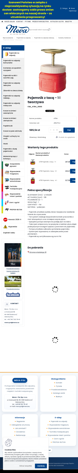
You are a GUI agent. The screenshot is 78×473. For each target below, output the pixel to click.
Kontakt (59, 383)
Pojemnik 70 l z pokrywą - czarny (64, 340)
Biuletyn (59, 396)
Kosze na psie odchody (12, 131)
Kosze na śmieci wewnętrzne (9, 112)
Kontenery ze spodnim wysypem (12, 69)
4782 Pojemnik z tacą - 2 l (48, 171)
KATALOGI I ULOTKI (57, 21)
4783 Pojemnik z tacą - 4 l (48, 180)
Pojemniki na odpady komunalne (11, 61)
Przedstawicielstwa (59, 389)
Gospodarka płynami (12, 165)
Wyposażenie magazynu (12, 172)
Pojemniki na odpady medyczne (11, 104)
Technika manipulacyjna (13, 187)
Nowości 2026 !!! (12, 220)
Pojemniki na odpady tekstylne (11, 84)
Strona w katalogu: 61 (37, 252)
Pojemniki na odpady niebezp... (44, 38)
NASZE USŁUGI (10, 21)
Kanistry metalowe (64, 38)
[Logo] (15, 30)
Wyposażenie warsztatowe (12, 180)
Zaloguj (64, 8)
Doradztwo (20, 432)
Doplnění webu (9, 233)
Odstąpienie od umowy (20, 425)
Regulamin (21, 421)
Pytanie (59, 386)
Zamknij (40, 466)
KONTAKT (19, 21)
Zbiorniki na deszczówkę (13, 91)
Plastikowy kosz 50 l (37, 340)
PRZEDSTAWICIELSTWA (40, 21)
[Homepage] (2, 22)
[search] (49, 30)
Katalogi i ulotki (59, 393)
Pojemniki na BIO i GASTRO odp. (10, 76)
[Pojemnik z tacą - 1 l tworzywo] (52, 69)
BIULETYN (68, 21)
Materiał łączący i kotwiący (10, 157)
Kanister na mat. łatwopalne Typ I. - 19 (37, 291)
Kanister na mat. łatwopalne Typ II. (61, 291)
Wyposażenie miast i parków (13, 195)
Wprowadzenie (8, 38)
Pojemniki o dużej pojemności (10, 150)
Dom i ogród (12, 202)
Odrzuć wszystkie (25, 466)
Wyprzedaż (10, 227)
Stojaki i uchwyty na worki (11, 137)
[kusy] (53, 130)
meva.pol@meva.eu (11, 323)
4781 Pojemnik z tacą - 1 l (47, 162)
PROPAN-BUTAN (13, 210)
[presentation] (29, 287)
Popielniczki (7, 126)
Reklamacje (20, 435)
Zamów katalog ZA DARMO (12, 272)
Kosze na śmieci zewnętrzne (9, 119)
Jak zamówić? (20, 428)
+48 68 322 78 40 (21, 404)
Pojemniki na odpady (24, 38)
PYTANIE (28, 21)
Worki (5, 144)
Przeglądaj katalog (12, 269)
